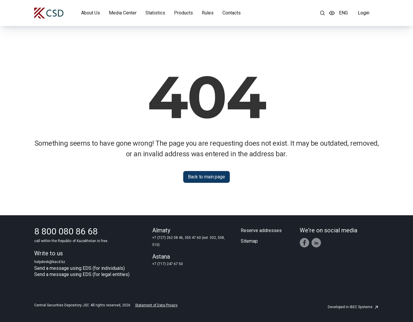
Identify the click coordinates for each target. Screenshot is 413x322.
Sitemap (249, 241)
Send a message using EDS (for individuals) (79, 268)
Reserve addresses (261, 230)
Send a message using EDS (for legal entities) (82, 274)
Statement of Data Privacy (156, 305)
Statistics (155, 13)
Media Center (123, 13)
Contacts (231, 13)
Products (183, 13)
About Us (90, 13)
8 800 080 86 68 (66, 231)
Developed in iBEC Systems (353, 307)
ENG (343, 13)
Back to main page (206, 177)
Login (363, 13)
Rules (208, 13)
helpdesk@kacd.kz (49, 262)
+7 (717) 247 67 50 (167, 264)
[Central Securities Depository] (48, 13)
